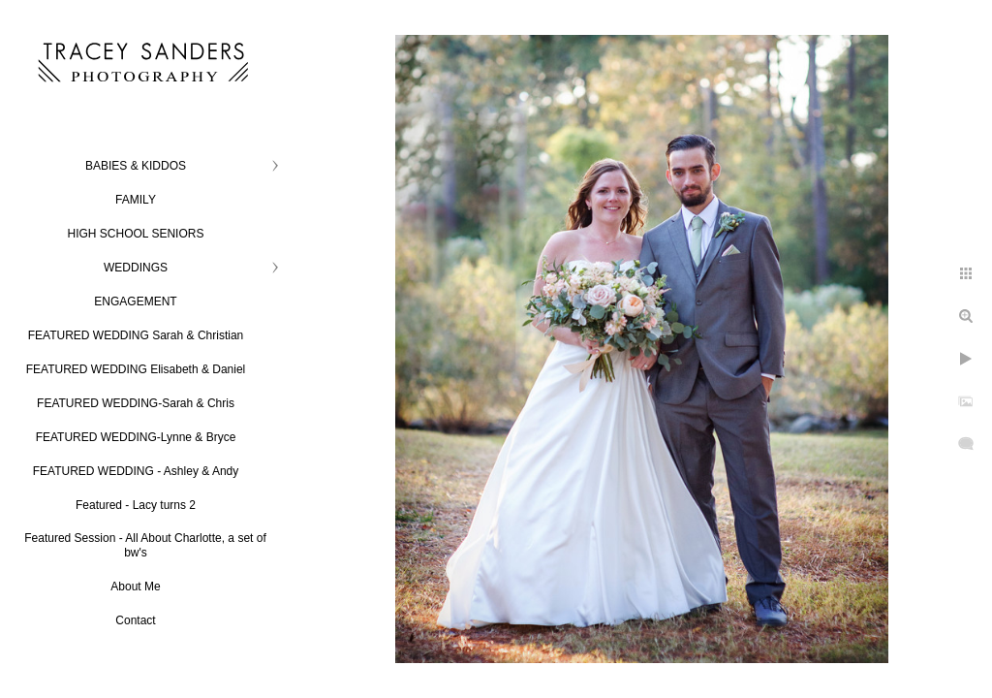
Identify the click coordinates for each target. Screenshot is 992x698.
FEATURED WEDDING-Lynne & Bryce (136, 437)
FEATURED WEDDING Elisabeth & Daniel (136, 369)
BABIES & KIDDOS (135, 166)
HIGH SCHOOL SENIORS (136, 233)
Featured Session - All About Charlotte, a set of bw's (144, 545)
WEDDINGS (136, 267)
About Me (135, 586)
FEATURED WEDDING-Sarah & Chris (135, 403)
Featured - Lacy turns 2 (136, 505)
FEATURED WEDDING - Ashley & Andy (136, 471)
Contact (135, 620)
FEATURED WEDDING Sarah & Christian (136, 335)
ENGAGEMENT (135, 301)
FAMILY (135, 199)
